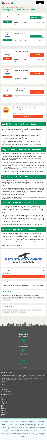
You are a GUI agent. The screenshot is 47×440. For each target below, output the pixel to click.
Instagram (4, 412)
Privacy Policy (4, 389)
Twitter (3, 408)
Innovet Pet (23, 7)
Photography (15, 310)
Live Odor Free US (7, 295)
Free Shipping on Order (21, 51)
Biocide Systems (27, 295)
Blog (2, 386)
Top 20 (2, 397)
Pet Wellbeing (40, 297)
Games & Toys (22, 310)
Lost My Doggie (28, 297)
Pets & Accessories (15, 7)
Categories (7, 7)
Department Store (6, 312)
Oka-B (34, 297)
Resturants (3, 399)
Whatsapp (4, 414)
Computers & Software (37, 310)
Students (3, 401)
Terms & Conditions (40, 22)
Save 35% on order (20, 15)
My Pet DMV (21, 297)
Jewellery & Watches (7, 310)
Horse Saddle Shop (7, 299)
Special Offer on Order (21, 70)
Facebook (4, 406)
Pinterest (4, 410)
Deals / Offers (23, 274)
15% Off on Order (19, 33)
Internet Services (14, 312)
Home (2, 7)
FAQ (2, 393)
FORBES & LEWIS (6, 297)
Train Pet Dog (15, 297)
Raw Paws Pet (19, 295)
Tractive (13, 295)
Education (29, 310)
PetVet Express (35, 295)
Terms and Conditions (6, 391)
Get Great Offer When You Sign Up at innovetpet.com (20, 90)
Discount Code (23, 271)
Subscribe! (27, 116)
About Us (3, 384)
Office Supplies (22, 312)
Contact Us (3, 387)
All (23, 276)
